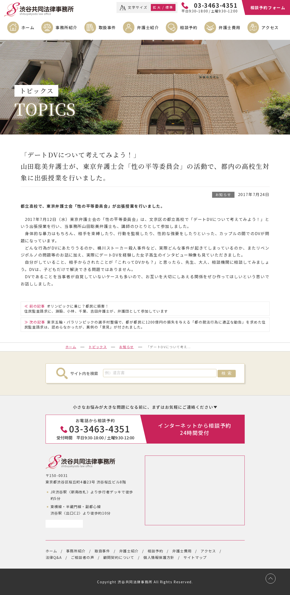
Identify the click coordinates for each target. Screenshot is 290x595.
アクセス (270, 27)
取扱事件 (107, 27)
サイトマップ (195, 557)
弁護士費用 (229, 27)
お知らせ (223, 194)
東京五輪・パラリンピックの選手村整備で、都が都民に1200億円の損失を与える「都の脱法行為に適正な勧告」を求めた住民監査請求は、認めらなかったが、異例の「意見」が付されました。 (145, 324)
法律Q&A (54, 557)
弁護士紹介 (148, 27)
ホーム (28, 27)
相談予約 (188, 27)
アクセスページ (62, 523)
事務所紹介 (66, 27)
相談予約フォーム (268, 7)
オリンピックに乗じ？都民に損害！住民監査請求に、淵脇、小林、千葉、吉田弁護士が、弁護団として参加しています (96, 308)
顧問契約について (118, 557)
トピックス (98, 346)
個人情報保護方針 (158, 557)
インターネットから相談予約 (194, 429)
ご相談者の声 (82, 557)
